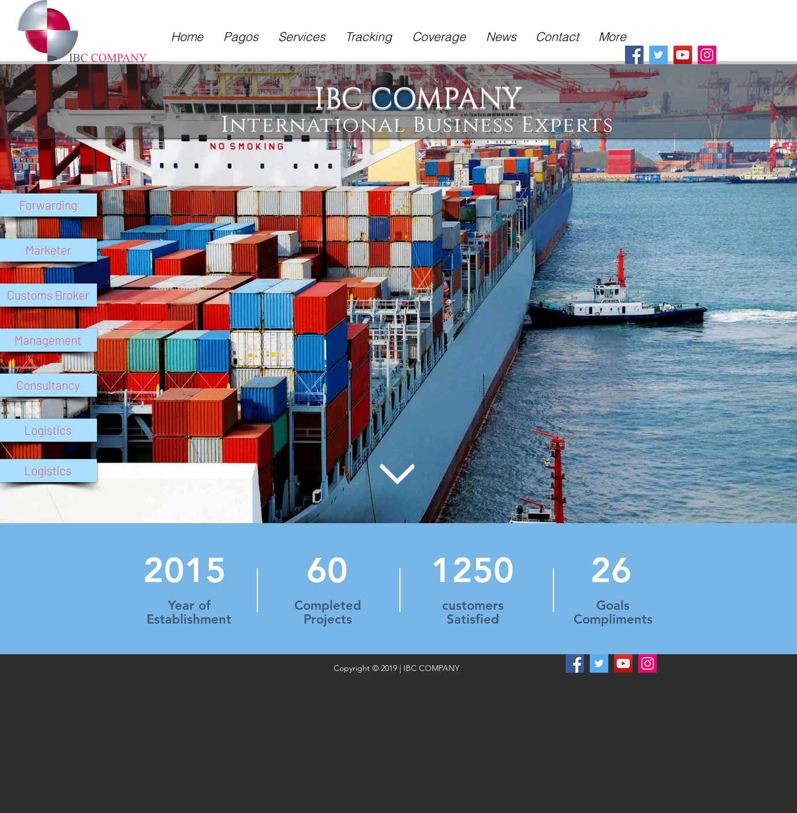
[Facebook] (634, 55)
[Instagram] (707, 55)
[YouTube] (682, 55)
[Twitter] (658, 55)
